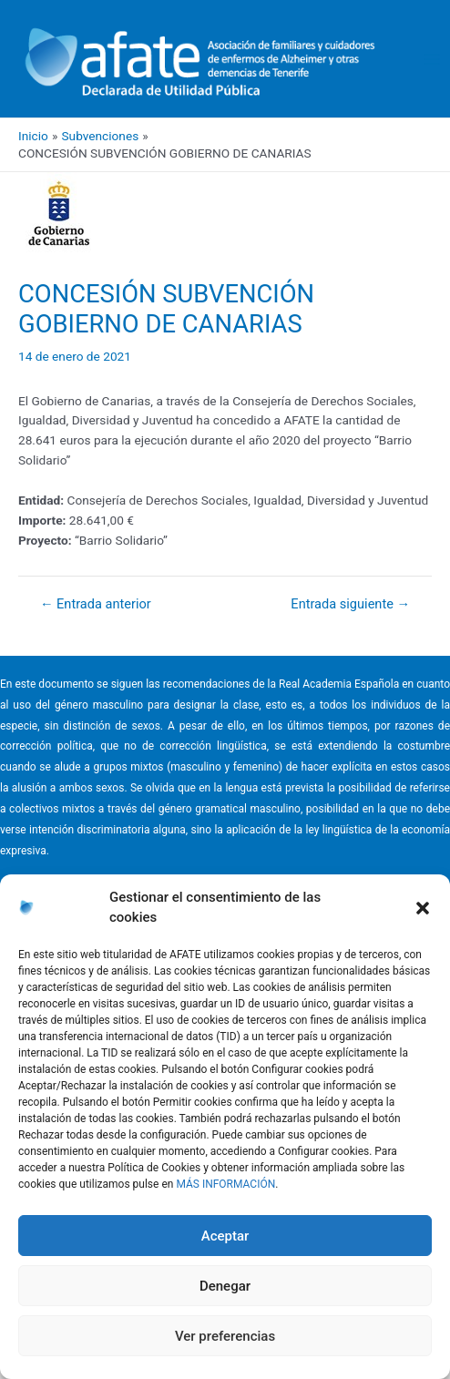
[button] (423, 908)
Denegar (225, 1286)
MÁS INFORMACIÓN (225, 1184)
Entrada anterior (95, 604)
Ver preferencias (225, 1336)
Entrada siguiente (350, 604)
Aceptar (225, 1236)
